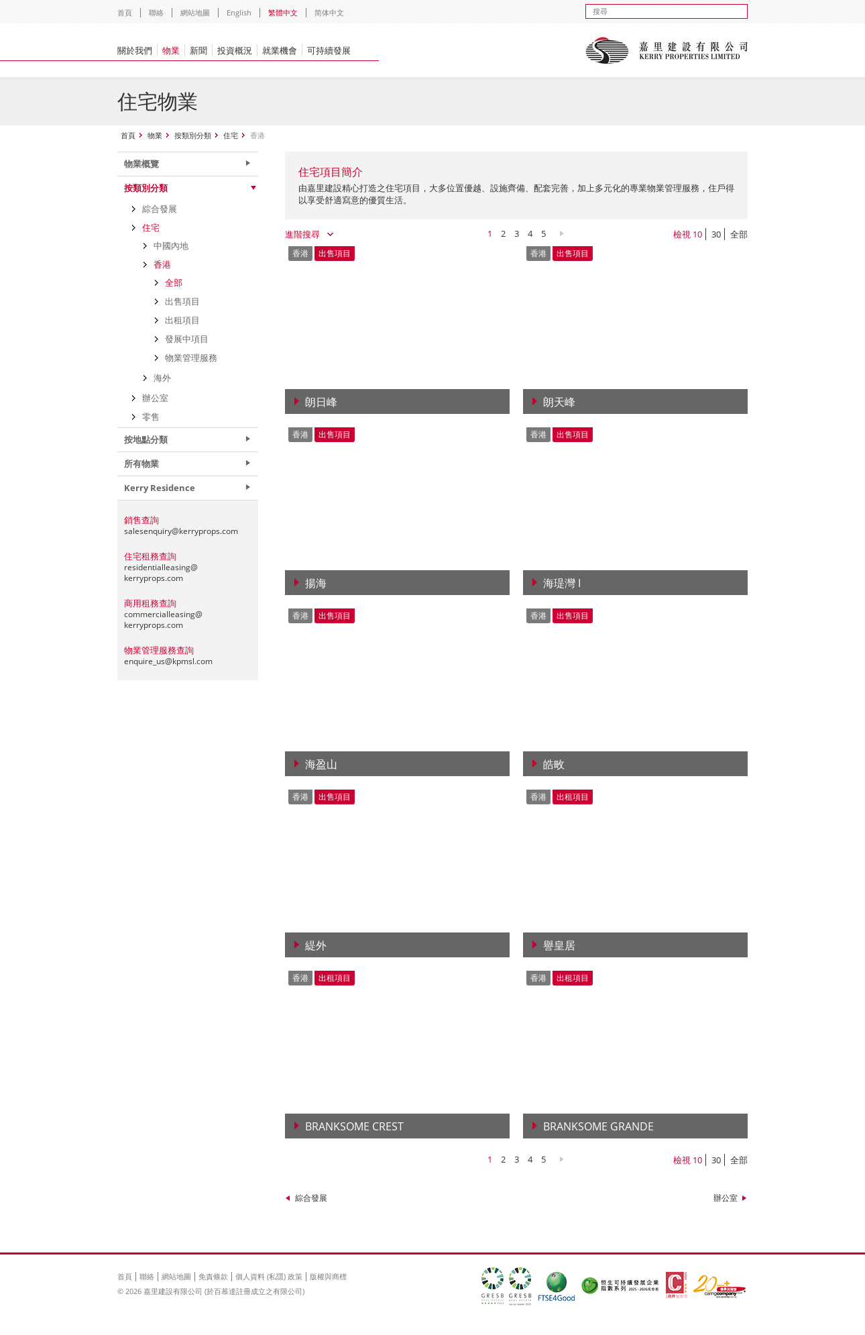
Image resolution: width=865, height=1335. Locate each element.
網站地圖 (195, 12)
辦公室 (725, 1198)
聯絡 (156, 12)
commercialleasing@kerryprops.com (163, 619)
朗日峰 (321, 402)
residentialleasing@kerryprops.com (161, 573)
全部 (739, 234)
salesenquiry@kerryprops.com (181, 531)
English (239, 12)
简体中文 (329, 12)
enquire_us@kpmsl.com (168, 661)
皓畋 (554, 764)
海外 (162, 378)
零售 (151, 417)
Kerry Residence (159, 488)
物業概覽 (141, 164)
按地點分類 (146, 439)
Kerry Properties (666, 50)
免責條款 (213, 1276)
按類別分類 (192, 135)
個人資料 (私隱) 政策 (268, 1276)
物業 (171, 50)
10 (697, 234)
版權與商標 (328, 1276)
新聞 (198, 50)
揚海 (316, 583)
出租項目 (182, 320)
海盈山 (321, 764)
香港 (162, 264)
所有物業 (141, 464)
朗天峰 (559, 402)
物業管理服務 (191, 358)
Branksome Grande (598, 1126)
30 (716, 234)
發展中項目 (187, 339)
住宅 (230, 135)
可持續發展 (329, 50)
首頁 (124, 12)
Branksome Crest (354, 1126)
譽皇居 (559, 945)
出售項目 (182, 301)
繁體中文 (283, 12)
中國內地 (171, 245)
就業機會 (279, 50)
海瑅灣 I (562, 583)
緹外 (316, 945)
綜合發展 (311, 1198)
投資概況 (234, 50)
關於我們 (134, 50)
